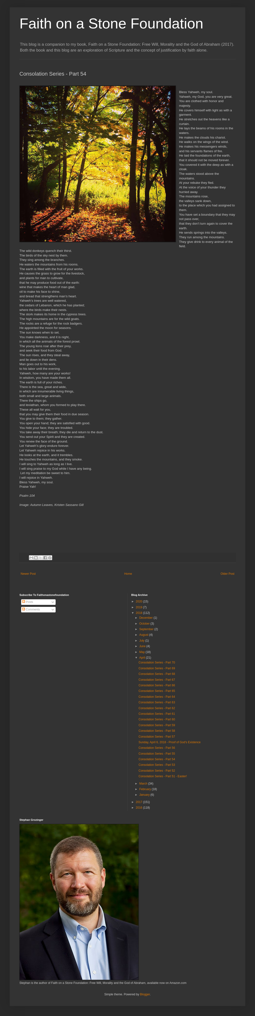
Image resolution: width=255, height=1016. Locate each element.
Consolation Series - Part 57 (156, 736)
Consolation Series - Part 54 (156, 759)
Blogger (145, 994)
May (142, 652)
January (144, 794)
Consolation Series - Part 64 (156, 696)
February (145, 789)
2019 (139, 607)
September (146, 629)
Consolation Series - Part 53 (156, 765)
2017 (139, 802)
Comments (31, 609)
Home (128, 573)
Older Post (227, 573)
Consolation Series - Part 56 (156, 748)
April (142, 657)
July (142, 640)
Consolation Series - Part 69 (156, 668)
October (144, 623)
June (142, 646)
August (144, 634)
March (143, 783)
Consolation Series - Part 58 (156, 731)
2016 (139, 807)
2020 (139, 601)
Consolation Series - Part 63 (156, 702)
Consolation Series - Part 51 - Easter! (162, 776)
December (146, 617)
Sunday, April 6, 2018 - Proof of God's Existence (169, 742)
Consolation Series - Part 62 (156, 708)
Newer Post (28, 573)
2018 (139, 613)
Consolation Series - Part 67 (156, 679)
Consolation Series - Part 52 (156, 770)
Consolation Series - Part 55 (156, 753)
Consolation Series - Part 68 (156, 674)
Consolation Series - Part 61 (156, 714)
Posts (27, 602)
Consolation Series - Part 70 (156, 662)
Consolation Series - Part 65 (156, 691)
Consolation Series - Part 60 (156, 719)
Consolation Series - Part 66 (156, 685)
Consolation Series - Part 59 (156, 725)
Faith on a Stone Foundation (111, 23)
